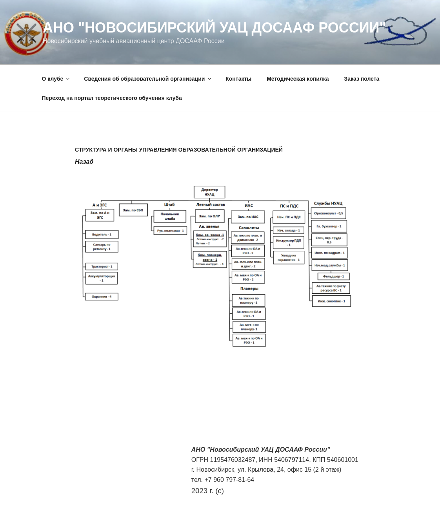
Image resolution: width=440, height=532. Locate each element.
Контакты (238, 79)
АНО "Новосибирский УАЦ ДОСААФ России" (214, 28)
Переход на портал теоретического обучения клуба (112, 98)
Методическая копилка (298, 79)
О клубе (56, 79)
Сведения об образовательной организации (148, 79)
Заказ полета (361, 79)
